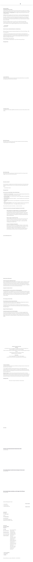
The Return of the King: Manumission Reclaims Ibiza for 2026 (12, 448)
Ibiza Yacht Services (6, 530)
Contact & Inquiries (6, 535)
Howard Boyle (6, 449)
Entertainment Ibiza (6, 532)
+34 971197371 (6, 514)
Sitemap (5, 554)
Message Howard (5, 41)
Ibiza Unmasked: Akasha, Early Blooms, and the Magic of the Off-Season (14, 491)
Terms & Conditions (6, 552)
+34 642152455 (6, 516)
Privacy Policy (6, 553)
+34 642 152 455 (27, 506)
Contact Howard (27, 503)
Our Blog (4, 529)
